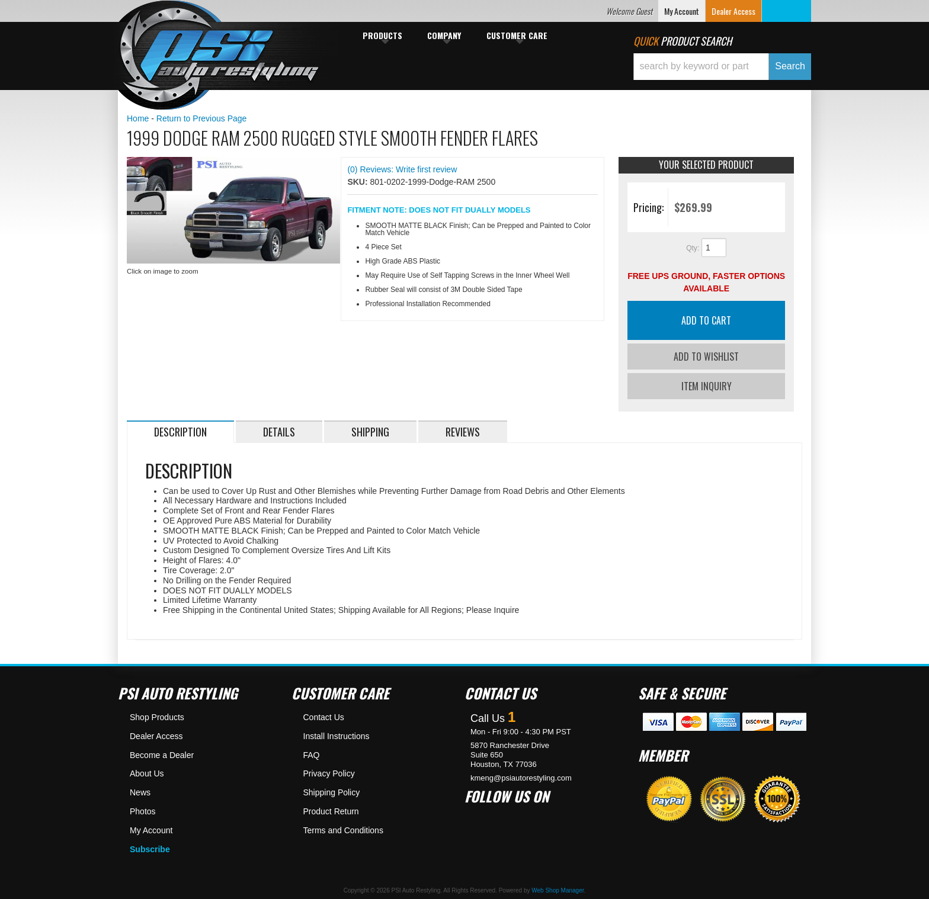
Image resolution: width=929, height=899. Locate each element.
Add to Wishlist (706, 356)
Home (138, 118)
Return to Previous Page (201, 118)
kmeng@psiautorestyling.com (521, 775)
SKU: (358, 182)
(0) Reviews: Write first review (402, 169)
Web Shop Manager (557, 888)
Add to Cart (706, 320)
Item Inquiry (706, 384)
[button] (722, 66)
